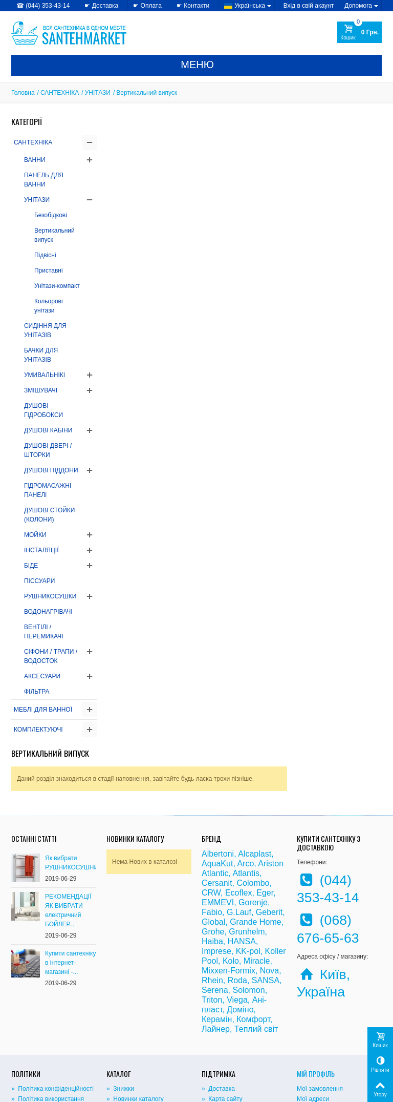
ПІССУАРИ (39, 581)
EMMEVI (218, 835)
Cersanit (217, 816)
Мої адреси (313, 1032)
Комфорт (253, 952)
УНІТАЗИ (98, 92)
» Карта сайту (222, 1032)
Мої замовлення (320, 1022)
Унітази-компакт (57, 285)
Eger (264, 826)
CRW (211, 826)
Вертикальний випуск (54, 235)
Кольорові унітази (48, 306)
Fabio (212, 845)
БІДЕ (31, 565)
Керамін (217, 952)
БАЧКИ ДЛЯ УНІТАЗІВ (41, 355)
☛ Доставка (101, 5)
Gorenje (253, 835)
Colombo (252, 816)
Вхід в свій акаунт (308, 5)
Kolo (231, 894)
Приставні (48, 270)
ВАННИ (35, 159)
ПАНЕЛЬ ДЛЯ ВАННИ (43, 180)
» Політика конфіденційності (52, 1022)
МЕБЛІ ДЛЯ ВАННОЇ (43, 709)
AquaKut (217, 797)
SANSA (265, 913)
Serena (215, 923)
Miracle (257, 894)
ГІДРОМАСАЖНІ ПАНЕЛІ (47, 490)
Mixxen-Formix (228, 904)
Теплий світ (256, 962)
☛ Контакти (193, 5)
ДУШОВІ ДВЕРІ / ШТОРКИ (48, 450)
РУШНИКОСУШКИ (50, 596)
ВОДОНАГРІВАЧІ (48, 611)
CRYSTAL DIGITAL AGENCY (83, 1091)
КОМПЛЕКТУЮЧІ (38, 729)
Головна (23, 92)
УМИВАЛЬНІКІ (44, 375)
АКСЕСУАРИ (42, 676)
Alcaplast (254, 787)
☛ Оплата (147, 5)
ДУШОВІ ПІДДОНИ (51, 470)
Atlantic (215, 806)
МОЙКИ (35, 534)
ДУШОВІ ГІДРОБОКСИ (43, 410)
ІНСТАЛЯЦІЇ (41, 550)
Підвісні (45, 255)
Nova (269, 904)
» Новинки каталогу (135, 1032)
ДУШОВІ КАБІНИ (48, 430)
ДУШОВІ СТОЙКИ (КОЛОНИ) (49, 515)
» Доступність (31, 1052)
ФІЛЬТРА (37, 691)
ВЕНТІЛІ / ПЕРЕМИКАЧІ (43, 631)
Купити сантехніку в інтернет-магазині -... (70, 896)
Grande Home (255, 855)
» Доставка (218, 1022)
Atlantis (245, 806)
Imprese (216, 884)
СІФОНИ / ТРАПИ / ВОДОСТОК (50, 656)
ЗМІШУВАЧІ (40, 390)
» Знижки (120, 1022)
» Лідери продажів (133, 1043)
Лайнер (216, 962)
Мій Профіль (316, 1007)
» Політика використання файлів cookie (47, 1037)
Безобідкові (50, 215)
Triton (212, 933)
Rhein (212, 913)
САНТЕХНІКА (59, 92)
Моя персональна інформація (339, 1043)
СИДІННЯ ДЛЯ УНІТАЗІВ (45, 330)
